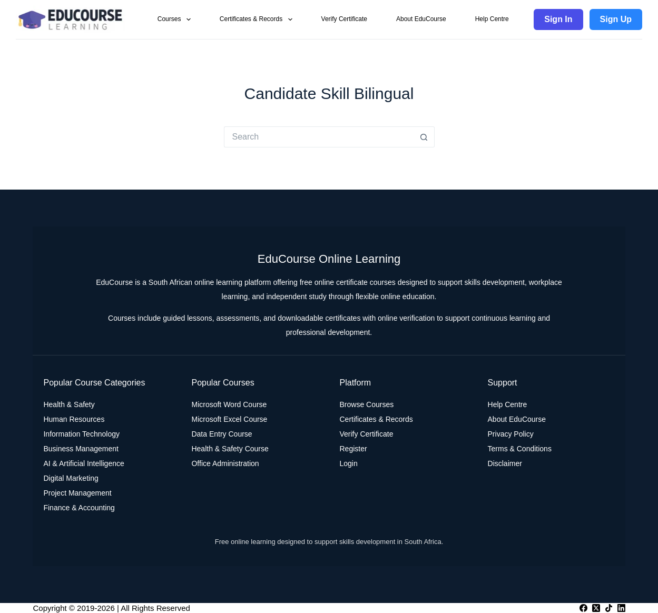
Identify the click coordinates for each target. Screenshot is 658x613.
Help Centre (492, 19)
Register (353, 448)
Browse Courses (367, 404)
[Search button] (424, 136)
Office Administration (225, 463)
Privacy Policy (511, 434)
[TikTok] (609, 608)
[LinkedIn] (621, 608)
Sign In (558, 19)
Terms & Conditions (520, 448)
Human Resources (73, 419)
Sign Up (616, 19)
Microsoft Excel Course (229, 419)
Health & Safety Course (229, 448)
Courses (176, 19)
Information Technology (81, 434)
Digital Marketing (70, 478)
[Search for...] (319, 136)
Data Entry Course (221, 434)
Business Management (80, 448)
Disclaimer (505, 463)
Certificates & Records (258, 19)
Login (349, 463)
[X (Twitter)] (596, 608)
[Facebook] (583, 608)
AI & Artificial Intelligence (83, 463)
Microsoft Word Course (229, 404)
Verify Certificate (344, 19)
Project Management (77, 493)
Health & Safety (68, 404)
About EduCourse (421, 19)
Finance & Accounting (78, 507)
